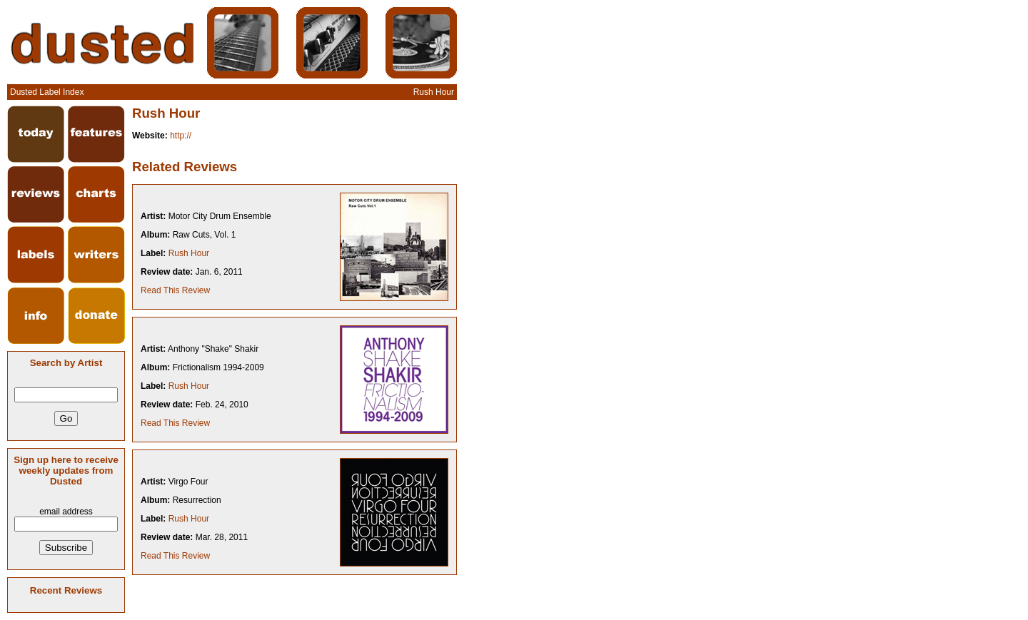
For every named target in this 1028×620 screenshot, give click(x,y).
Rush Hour (188, 253)
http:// (180, 136)
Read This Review (175, 290)
